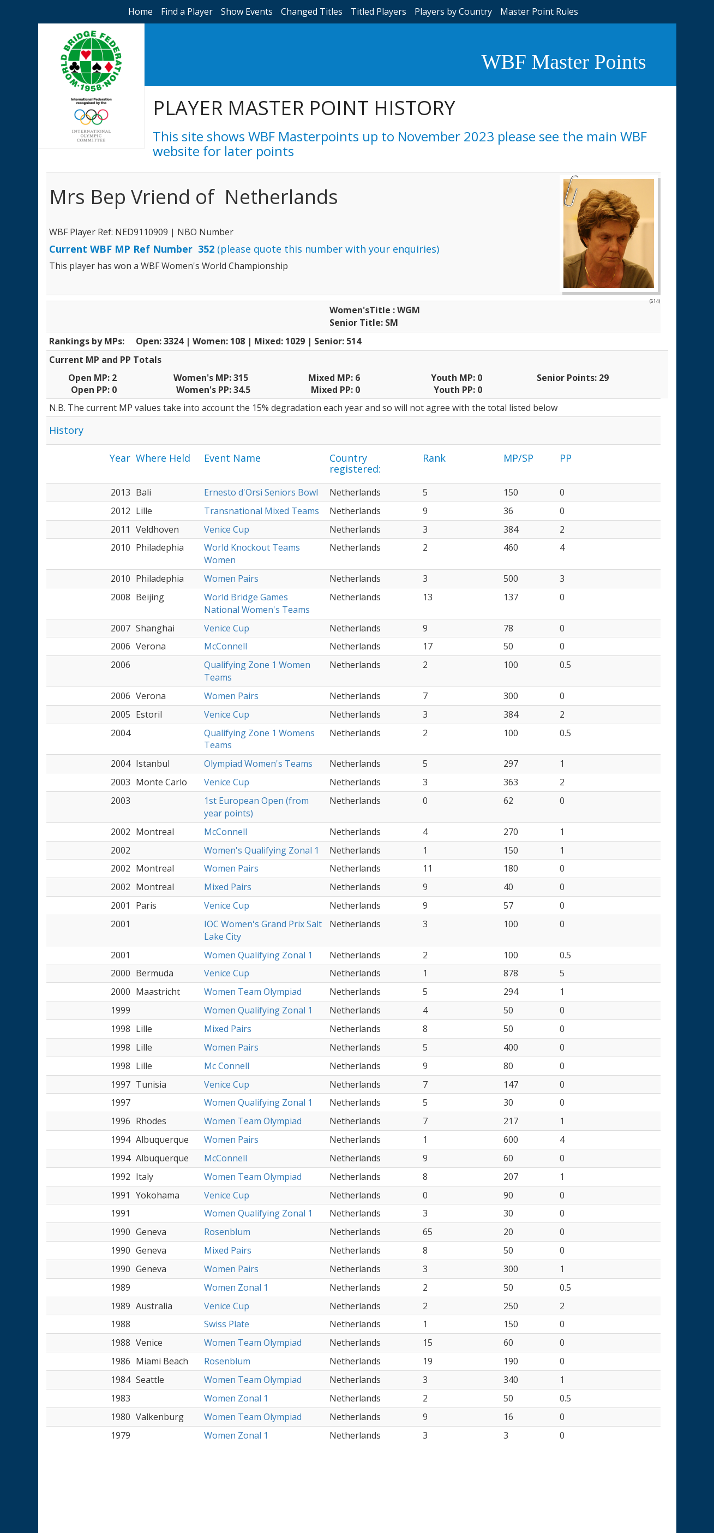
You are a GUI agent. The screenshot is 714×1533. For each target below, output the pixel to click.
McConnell (225, 646)
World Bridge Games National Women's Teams (257, 603)
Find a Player (187, 11)
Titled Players (378, 11)
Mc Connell (226, 1066)
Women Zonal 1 (236, 1287)
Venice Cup (226, 529)
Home (140, 11)
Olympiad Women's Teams (258, 763)
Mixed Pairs (227, 887)
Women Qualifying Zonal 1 (258, 955)
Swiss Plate (226, 1324)
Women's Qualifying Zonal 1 (261, 850)
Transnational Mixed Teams (261, 511)
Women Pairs (231, 578)
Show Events (247, 11)
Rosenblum (227, 1232)
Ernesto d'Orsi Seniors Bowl (261, 492)
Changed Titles (312, 11)
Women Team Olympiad (253, 992)
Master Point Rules (539, 11)
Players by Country (453, 11)
